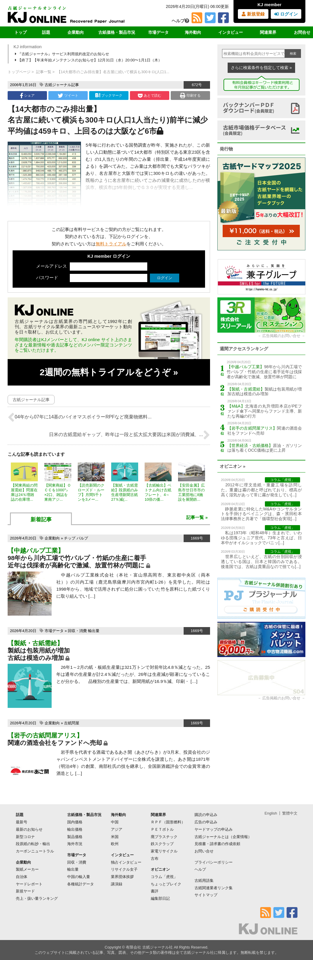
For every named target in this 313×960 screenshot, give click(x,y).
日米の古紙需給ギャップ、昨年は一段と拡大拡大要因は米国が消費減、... (129, 435)
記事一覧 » (197, 517)
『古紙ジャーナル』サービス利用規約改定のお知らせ (62, 54)
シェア (27, 95)
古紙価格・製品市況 (116, 32)
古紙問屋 (71, 723)
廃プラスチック (164, 837)
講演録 (116, 884)
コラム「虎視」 (164, 876)
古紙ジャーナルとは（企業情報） (223, 837)
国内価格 (74, 822)
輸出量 (93, 631)
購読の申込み (205, 814)
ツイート (68, 95)
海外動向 (193, 32)
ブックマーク (108, 95)
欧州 (115, 844)
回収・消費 (77, 631)
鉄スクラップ (162, 844)
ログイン (285, 13)
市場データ (158, 32)
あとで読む (149, 95)
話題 (46, 32)
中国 (115, 822)
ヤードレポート (29, 884)
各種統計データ (80, 884)
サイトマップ (205, 895)
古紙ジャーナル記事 (62, 85)
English (271, 813)
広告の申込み (205, 822)
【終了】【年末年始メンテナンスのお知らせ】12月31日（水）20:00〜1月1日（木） (89, 60)
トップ (20, 32)
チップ (69, 538)
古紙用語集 (204, 880)
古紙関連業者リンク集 (213, 888)
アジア (116, 829)
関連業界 (268, 32)
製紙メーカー (27, 869)
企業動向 (75, 32)
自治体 (21, 876)
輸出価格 (74, 829)
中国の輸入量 (78, 876)
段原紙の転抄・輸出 (33, 844)
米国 (115, 837)
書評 (154, 891)
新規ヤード (25, 891)
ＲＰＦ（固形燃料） (168, 822)
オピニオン (160, 869)
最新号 (21, 822)
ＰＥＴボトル (162, 829)
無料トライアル (111, 243)
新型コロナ (25, 837)
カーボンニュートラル (35, 851)
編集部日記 (160, 898)
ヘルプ (180, 21)
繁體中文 (289, 813)
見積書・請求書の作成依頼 (217, 844)
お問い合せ (204, 851)
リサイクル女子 (124, 869)
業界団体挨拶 (122, 876)
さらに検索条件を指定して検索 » (261, 67)
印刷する (190, 95)
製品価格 (74, 837)
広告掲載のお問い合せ (281, 336)
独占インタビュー (126, 862)
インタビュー (230, 32)
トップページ (19, 72)
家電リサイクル (164, 851)
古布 (154, 858)
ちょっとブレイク (166, 884)
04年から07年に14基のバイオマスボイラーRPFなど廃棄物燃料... (80, 417)
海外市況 (74, 844)
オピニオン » (233, 466)
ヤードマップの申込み (213, 829)
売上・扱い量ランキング (37, 898)
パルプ (82, 538)
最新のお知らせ (29, 829)
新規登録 (253, 13)
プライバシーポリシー (213, 862)
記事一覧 (43, 72)
